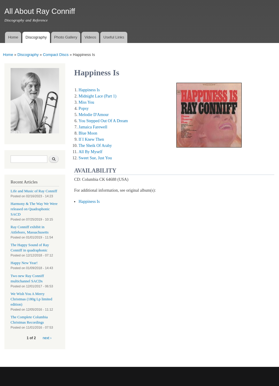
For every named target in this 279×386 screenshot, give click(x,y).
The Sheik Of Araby (95, 145)
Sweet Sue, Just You (95, 158)
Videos (90, 37)
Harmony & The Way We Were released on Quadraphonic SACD (34, 209)
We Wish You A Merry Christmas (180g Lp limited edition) (31, 299)
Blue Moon (87, 133)
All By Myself (90, 152)
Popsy (83, 108)
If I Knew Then (91, 139)
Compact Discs (56, 54)
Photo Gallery (65, 37)
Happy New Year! (24, 263)
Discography (36, 37)
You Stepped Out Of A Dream (103, 121)
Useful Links (113, 37)
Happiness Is (89, 90)
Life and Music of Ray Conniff (34, 191)
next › (47, 338)
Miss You (86, 102)
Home (13, 37)
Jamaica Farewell (92, 127)
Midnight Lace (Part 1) (97, 96)
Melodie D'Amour (93, 114)
